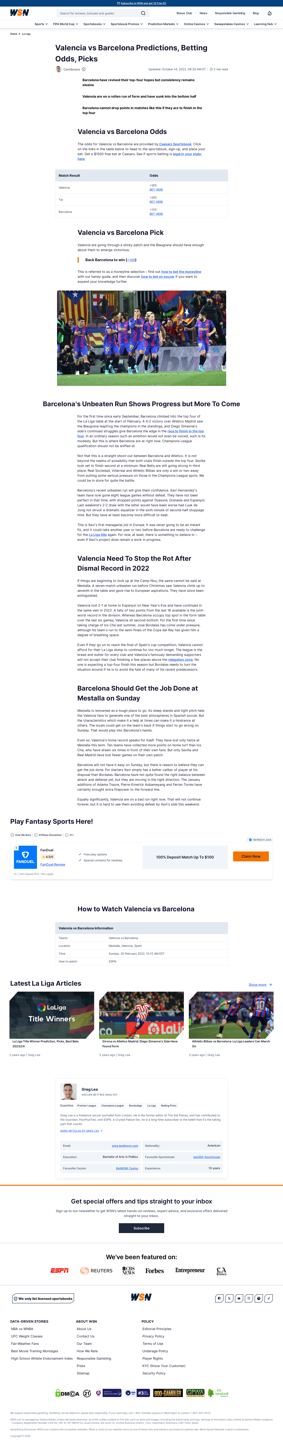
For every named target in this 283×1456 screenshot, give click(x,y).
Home (13, 33)
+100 (131, 260)
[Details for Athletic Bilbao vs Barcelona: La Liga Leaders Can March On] (231, 1015)
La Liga (26, 33)
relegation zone (180, 660)
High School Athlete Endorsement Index (42, 1363)
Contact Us (85, 1341)
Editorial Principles (156, 1334)
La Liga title (98, 535)
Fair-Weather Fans (25, 1348)
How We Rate (87, 1356)
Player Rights (152, 1363)
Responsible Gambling (230, 13)
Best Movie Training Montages (34, 1356)
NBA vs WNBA (22, 1334)
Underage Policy (155, 1356)
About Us (84, 1334)
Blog (256, 13)
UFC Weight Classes (26, 1341)
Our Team (84, 1348)
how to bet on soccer (157, 277)
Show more (261, 984)
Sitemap (83, 1378)
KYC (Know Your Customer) (164, 1371)
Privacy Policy (153, 1341)
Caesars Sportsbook (174, 144)
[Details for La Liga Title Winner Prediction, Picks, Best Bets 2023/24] (51, 1015)
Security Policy (154, 1378)
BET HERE (156, 189)
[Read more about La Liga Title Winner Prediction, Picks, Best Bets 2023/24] (51, 1047)
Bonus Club (184, 13)
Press (81, 1371)
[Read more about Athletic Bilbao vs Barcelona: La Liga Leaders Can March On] (231, 1047)
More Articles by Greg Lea (81, 1135)
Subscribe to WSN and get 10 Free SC (143, 3)
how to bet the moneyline (181, 272)
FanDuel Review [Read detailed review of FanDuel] (52, 864)
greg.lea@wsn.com (125, 1150)
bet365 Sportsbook (207, 1162)
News (203, 13)
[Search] (143, 13)
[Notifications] (269, 13)
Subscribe (141, 1233)
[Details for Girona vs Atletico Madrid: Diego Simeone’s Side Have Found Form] (141, 1015)
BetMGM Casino (127, 1173)
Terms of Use (152, 1348)
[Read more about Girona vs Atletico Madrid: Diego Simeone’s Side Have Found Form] (141, 1047)
